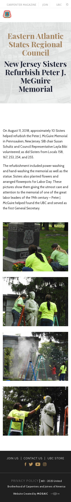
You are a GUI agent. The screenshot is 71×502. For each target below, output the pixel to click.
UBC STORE (59, 5)
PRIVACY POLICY (25, 481)
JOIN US (45, 5)
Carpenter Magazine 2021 (21, 5)
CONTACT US (32, 458)
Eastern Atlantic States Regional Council (35, 44)
